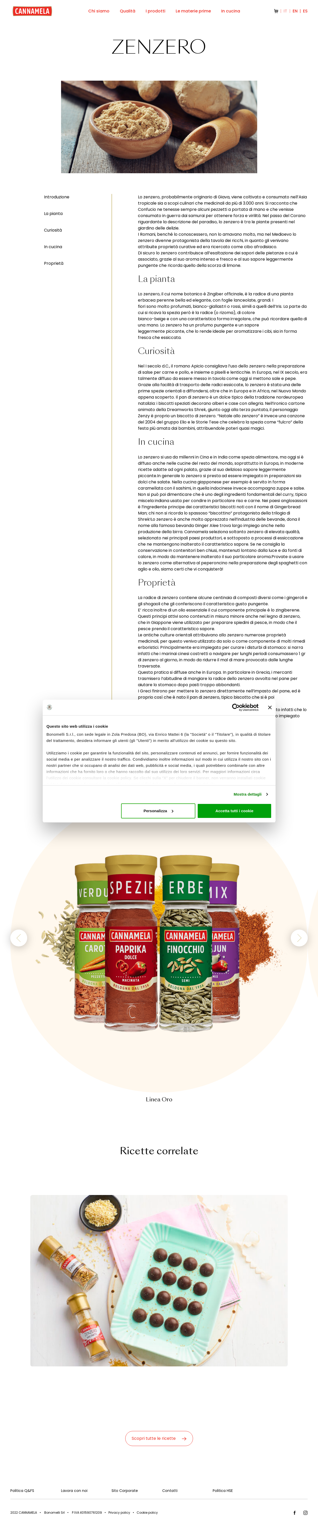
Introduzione (56, 197)
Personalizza (158, 811)
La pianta (53, 214)
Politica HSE (223, 1490)
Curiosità (53, 230)
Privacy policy (119, 1512)
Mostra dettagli (248, 794)
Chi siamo (98, 11)
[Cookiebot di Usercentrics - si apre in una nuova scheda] (235, 707)
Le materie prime (193, 11)
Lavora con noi (74, 1490)
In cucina (230, 11)
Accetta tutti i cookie (235, 811)
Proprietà (53, 263)
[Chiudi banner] (270, 707)
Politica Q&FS (22, 1490)
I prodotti (155, 11)
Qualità (127, 11)
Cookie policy (147, 1512)
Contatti (170, 1490)
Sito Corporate (125, 1490)
